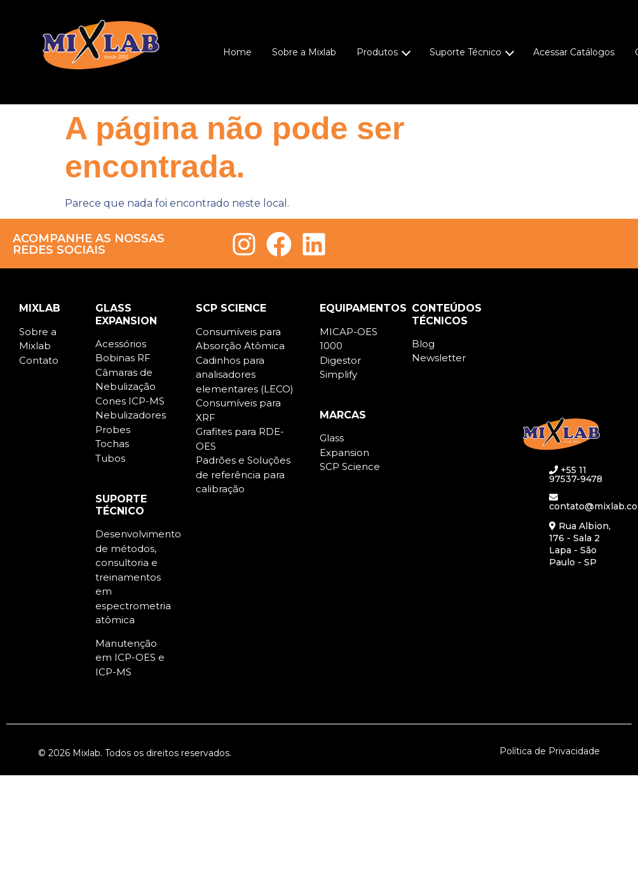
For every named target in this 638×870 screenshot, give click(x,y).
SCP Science (350, 466)
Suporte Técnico (472, 52)
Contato (38, 360)
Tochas (112, 444)
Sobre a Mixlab (304, 52)
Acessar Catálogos (573, 52)
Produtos (383, 52)
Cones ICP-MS (130, 401)
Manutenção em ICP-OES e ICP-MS (130, 657)
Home (237, 52)
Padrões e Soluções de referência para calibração (243, 474)
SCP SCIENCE (231, 308)
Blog (423, 344)
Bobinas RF (123, 358)
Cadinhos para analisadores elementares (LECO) (245, 374)
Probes (112, 430)
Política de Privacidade (549, 751)
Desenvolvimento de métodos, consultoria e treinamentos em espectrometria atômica (138, 577)
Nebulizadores (130, 415)
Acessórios (120, 344)
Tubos (110, 458)
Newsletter (439, 358)
